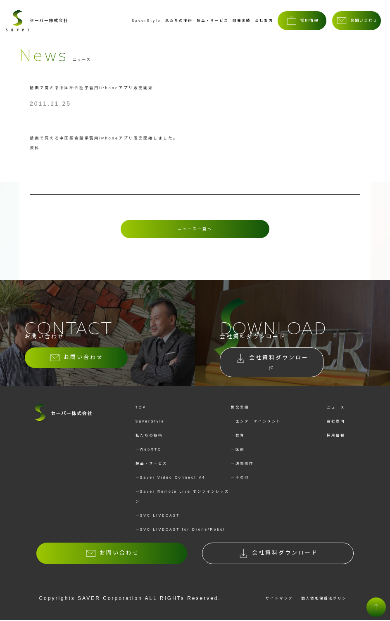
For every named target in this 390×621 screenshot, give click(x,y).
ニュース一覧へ (195, 229)
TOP (141, 408)
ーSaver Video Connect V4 (171, 479)
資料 (35, 148)
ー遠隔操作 (242, 465)
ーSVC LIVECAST (158, 517)
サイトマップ (279, 599)
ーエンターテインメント (256, 422)
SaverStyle (146, 21)
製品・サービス (212, 21)
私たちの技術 (179, 21)
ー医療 (238, 451)
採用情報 (336, 436)
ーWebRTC (149, 451)
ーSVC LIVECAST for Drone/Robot (181, 531)
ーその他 (240, 479)
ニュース (336, 408)
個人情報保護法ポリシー (326, 599)
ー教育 (238, 436)
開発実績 (242, 21)
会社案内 (264, 21)
